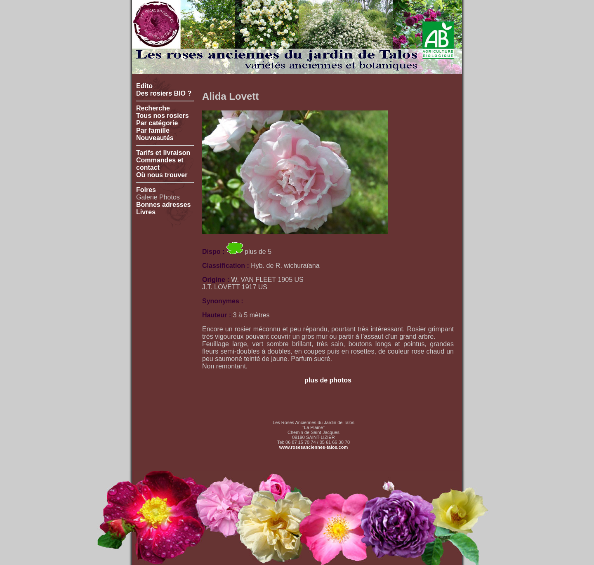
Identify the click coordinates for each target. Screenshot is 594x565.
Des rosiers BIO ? (163, 93)
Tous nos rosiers (162, 115)
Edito (144, 85)
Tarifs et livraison (163, 152)
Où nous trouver (161, 174)
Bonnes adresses (163, 204)
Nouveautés (155, 137)
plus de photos (327, 380)
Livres (146, 212)
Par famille (153, 130)
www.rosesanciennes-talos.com (313, 447)
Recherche (153, 108)
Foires (146, 189)
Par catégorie (157, 123)
